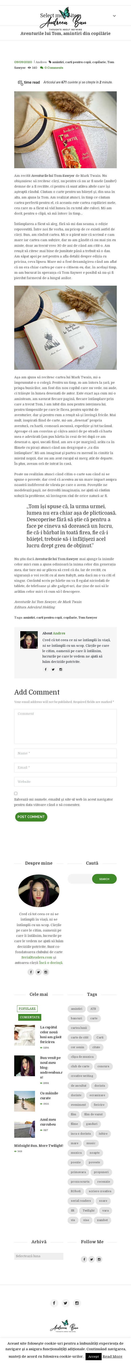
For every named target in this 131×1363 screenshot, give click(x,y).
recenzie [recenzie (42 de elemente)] (103, 1181)
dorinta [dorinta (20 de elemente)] (99, 1085)
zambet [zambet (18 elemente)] (102, 1220)
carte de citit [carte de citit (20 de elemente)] (79, 1037)
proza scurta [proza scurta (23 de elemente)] (80, 1181)
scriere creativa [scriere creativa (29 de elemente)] (100, 1191)
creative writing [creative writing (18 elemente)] (82, 1076)
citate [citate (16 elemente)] (96, 1047)
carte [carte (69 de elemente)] (93, 1018)
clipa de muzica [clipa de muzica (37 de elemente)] (82, 1056)
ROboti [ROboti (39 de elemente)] (76, 1191)
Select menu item (60, 15)
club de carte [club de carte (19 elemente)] (80, 1066)
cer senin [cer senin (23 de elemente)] (77, 1047)
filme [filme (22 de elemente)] (74, 1124)
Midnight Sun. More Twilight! (38, 1145)
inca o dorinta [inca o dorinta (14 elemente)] (81, 1133)
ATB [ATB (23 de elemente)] (93, 1008)
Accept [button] (93, 1356)
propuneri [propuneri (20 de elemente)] (101, 1172)
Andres (41, 62)
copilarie (99, 62)
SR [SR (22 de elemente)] (72, 1210)
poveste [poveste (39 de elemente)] (94, 1162)
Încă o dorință (50, 963)
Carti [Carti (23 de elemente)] (100, 1037)
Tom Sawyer (87, 617)
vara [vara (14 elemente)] (105, 1210)
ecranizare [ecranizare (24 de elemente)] (97, 1095)
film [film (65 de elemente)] (73, 1114)
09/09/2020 (23, 62)
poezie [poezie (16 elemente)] (76, 1162)
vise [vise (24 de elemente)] (86, 1220)
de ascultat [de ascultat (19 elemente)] (78, 1085)
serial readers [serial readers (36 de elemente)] (81, 1200)
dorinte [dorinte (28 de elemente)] (76, 1095)
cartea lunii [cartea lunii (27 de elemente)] (79, 1028)
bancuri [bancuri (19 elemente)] (76, 1018)
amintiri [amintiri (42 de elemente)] (76, 1008)
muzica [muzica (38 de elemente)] (76, 1152)
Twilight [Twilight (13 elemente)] (88, 1210)
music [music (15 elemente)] (90, 1143)
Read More (112, 1356)
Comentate (30, 1017)
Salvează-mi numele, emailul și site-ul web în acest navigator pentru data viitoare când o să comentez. (63, 802)
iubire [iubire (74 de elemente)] (103, 1133)
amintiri (58, 62)
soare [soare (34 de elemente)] (103, 1200)
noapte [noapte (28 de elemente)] (95, 1152)
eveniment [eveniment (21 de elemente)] (78, 1104)
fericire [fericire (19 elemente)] (99, 1104)
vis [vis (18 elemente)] (73, 1220)
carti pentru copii (78, 62)
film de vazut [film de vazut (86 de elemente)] (93, 1114)
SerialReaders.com (36, 957)
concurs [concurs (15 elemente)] (103, 1066)
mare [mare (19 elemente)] (74, 1143)
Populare (27, 1008)
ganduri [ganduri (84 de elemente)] (91, 1124)
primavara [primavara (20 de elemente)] (78, 1172)
